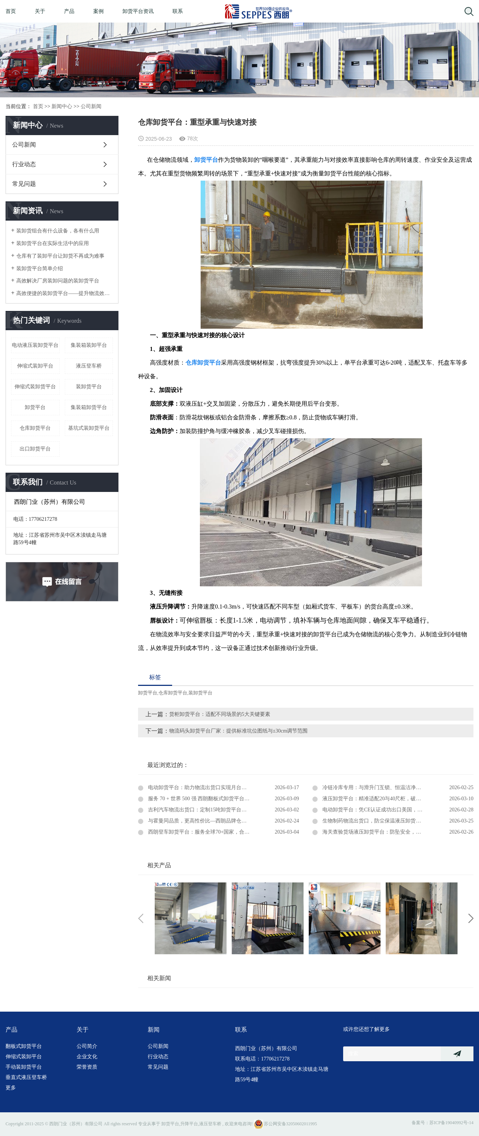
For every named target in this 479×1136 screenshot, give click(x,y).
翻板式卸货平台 (24, 1046)
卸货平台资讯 (138, 11)
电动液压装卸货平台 (35, 345)
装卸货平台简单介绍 (39, 268)
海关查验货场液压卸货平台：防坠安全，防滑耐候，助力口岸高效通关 (397, 832)
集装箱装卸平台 (89, 345)
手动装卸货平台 (24, 1067)
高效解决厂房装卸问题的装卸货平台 (57, 281)
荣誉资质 (87, 1067)
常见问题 (24, 184)
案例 (98, 11)
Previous (140, 918)
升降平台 (189, 1123)
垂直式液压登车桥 (26, 1077)
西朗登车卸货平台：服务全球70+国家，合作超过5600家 (211, 832)
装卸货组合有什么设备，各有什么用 (57, 231)
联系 (177, 11)
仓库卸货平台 (35, 428)
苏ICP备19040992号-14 (451, 1122)
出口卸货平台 (35, 449)
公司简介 (87, 1046)
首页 (11, 11)
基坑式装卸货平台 (89, 428)
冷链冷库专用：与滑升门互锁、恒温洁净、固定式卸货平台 (389, 787)
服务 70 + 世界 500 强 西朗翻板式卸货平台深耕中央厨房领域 (216, 798)
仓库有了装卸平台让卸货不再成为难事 (60, 256)
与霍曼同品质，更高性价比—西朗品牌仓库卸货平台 (207, 821)
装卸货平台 (89, 386)
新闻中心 (61, 106)
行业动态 (24, 164)
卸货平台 (35, 407)
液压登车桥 (89, 366)
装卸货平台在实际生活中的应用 (52, 243)
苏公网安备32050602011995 (285, 1123)
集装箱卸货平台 (89, 407)
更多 (11, 1087)
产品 (69, 11)
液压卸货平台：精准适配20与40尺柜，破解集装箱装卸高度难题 (394, 798)
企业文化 (87, 1056)
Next (470, 918)
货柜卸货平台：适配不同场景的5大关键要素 (219, 714)
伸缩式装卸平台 (35, 366)
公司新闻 (91, 106)
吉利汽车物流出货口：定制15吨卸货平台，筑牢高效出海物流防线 (223, 809)
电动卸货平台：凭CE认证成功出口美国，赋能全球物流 (384, 809)
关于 (40, 11)
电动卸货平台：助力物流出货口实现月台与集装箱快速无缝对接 (220, 787)
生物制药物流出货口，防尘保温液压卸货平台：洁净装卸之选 (392, 821)
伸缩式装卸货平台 (35, 386)
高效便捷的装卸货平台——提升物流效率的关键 (64, 293)
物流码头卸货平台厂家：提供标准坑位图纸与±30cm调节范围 (243, 731)
